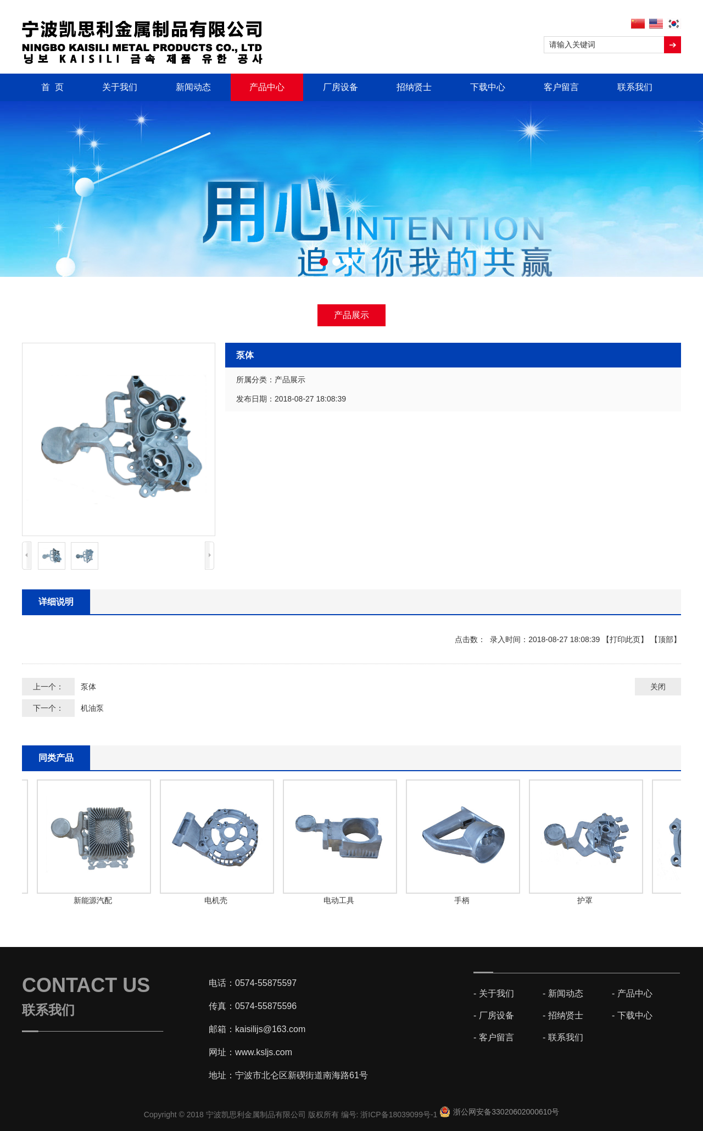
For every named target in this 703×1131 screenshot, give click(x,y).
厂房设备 (340, 87)
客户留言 (561, 87)
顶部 (665, 639)
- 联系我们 (563, 1037)
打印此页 (625, 639)
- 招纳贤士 (563, 1015)
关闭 (658, 686)
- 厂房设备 (493, 1015)
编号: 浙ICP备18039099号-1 (390, 1114)
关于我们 (119, 87)
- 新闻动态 (563, 993)
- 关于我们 (493, 993)
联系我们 (634, 87)
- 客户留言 (493, 1037)
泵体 (88, 686)
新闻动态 (193, 87)
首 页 (52, 87)
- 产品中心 (632, 993)
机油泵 (92, 708)
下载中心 (487, 87)
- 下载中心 (632, 1015)
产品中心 (266, 87)
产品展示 (351, 315)
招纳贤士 (414, 87)
